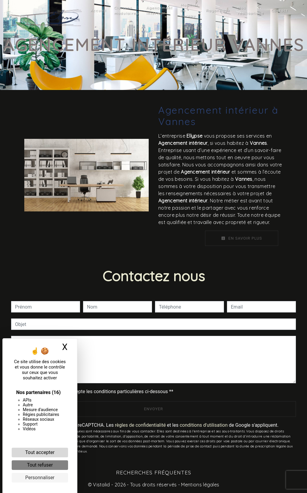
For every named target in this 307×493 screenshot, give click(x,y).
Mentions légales (199, 485)
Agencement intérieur (159, 10)
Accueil (98, 10)
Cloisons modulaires (126, 10)
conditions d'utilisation (204, 425)
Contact (280, 10)
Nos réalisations (251, 10)
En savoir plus (241, 238)
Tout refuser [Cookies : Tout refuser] (40, 465)
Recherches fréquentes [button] (153, 472)
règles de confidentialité (140, 425)
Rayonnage (218, 10)
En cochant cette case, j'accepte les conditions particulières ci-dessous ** (95, 391)
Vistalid (101, 485)
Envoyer (153, 409)
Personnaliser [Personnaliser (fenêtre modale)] (40, 477)
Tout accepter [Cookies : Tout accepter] (40, 452)
